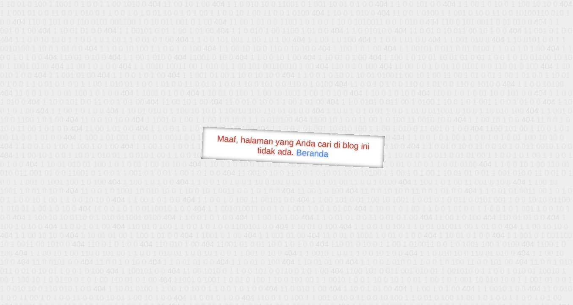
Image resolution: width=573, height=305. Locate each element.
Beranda (312, 152)
